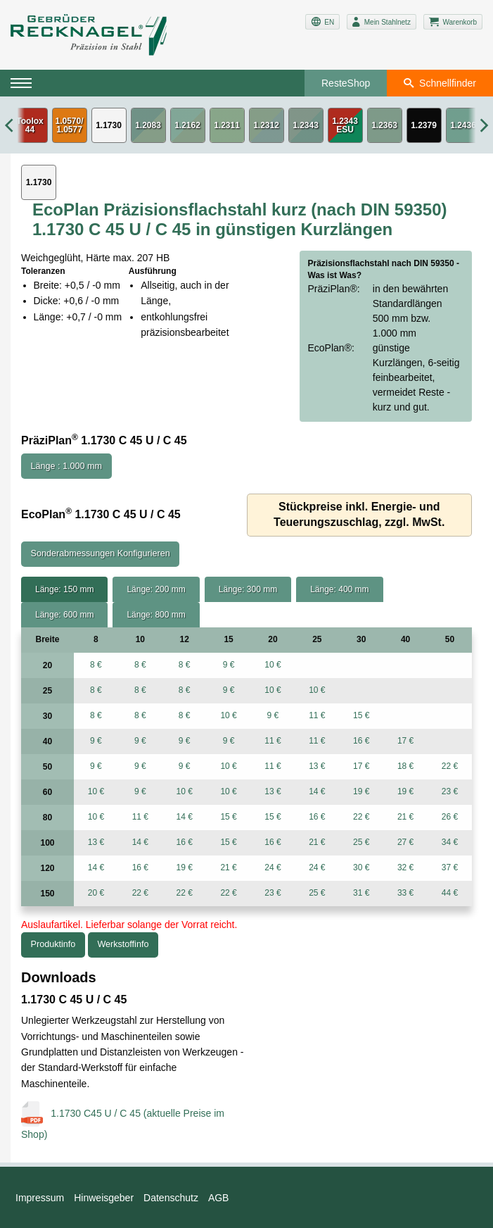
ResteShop (345, 83)
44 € (450, 893)
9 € (229, 665)
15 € (361, 715)
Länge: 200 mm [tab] (156, 589)
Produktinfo (53, 944)
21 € (405, 817)
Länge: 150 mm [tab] (64, 589)
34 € (450, 842)
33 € (405, 893)
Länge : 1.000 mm (67, 466)
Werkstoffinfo (122, 944)
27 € (405, 842)
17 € (405, 741)
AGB (218, 1197)
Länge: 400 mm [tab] (339, 589)
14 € (317, 791)
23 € (450, 791)
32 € (405, 867)
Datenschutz (170, 1197)
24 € (272, 867)
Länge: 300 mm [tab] (248, 589)
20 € (96, 893)
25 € (361, 842)
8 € (96, 665)
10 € (272, 665)
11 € (317, 715)
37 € (450, 867)
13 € (317, 766)
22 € (450, 766)
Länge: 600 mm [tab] (64, 615)
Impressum (39, 1197)
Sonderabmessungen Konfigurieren (100, 553)
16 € (361, 741)
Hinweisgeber (104, 1197)
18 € (405, 766)
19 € (361, 791)
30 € (361, 867)
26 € (450, 817)
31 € (361, 893)
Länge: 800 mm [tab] (156, 615)
